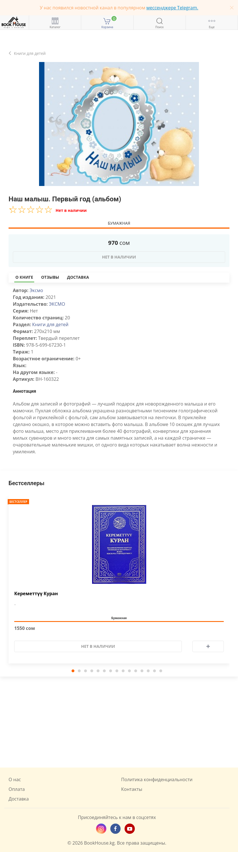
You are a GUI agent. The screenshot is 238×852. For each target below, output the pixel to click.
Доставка (78, 277)
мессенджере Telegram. (172, 8)
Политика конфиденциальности (156, 779)
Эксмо (36, 290)
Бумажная (119, 223)
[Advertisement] (119, 722)
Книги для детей (50, 324)
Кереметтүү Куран (36, 594)
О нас (15, 779)
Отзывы (50, 277)
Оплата (17, 789)
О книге (24, 277)
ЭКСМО (57, 304)
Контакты (131, 789)
